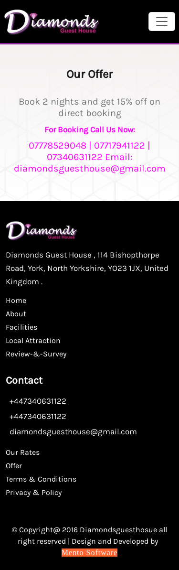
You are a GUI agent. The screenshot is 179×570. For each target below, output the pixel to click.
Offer (14, 465)
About (16, 313)
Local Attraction (33, 340)
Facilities (21, 327)
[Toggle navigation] (161, 21)
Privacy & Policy (34, 492)
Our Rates (23, 452)
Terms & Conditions (41, 479)
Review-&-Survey (36, 353)
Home (16, 300)
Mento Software (90, 552)
